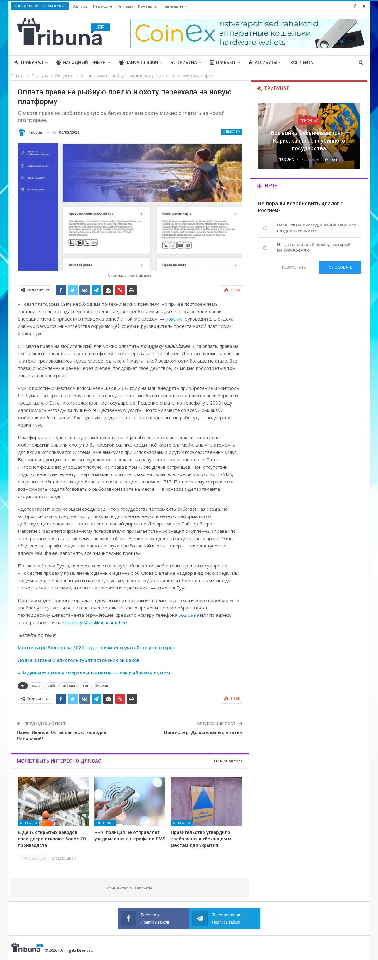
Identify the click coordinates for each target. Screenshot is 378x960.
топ (85, 685)
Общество (231, 131)
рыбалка (69, 685)
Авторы (80, 6)
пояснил (175, 319)
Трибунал (28, 62)
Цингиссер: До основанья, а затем (203, 732)
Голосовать (340, 267)
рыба (51, 685)
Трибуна (184, 62)
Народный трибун (81, 62)
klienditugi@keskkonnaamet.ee (95, 622)
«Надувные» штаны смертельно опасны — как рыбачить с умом (94, 673)
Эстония (101, 685)
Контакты (147, 6)
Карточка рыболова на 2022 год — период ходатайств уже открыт (97, 647)
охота (36, 685)
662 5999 (188, 615)
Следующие (63, 858)
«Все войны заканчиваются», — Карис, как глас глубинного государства (309, 141)
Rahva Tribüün (138, 62)
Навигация (172, 6)
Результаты (294, 267)
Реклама (124, 6)
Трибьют (223, 62)
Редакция (102, 6)
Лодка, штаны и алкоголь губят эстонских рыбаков (79, 660)
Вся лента (301, 62)
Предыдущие (33, 858)
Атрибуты (263, 62)
